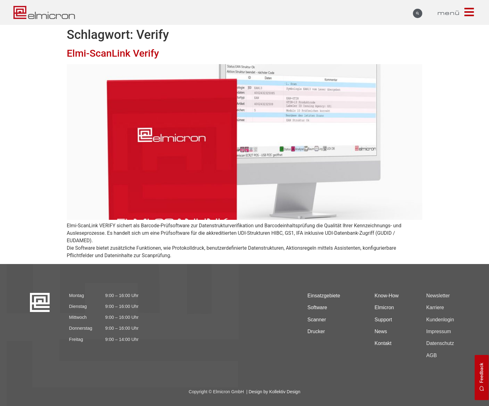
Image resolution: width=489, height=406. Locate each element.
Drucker (316, 331)
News (381, 331)
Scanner (316, 319)
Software (317, 307)
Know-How (387, 295)
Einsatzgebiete (323, 295)
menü (449, 12)
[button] (417, 13)
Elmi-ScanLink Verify (113, 53)
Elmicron (384, 307)
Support (383, 319)
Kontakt (383, 343)
